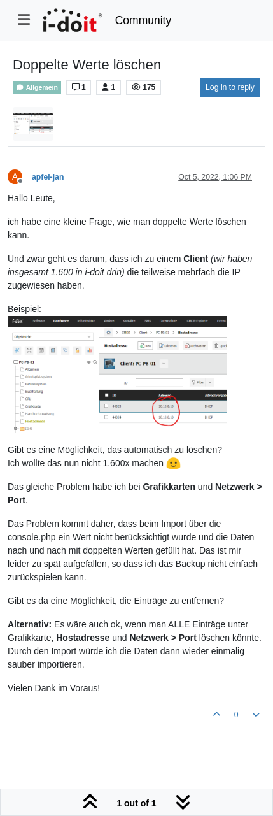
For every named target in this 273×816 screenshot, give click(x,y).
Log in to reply (230, 87)
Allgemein (37, 87)
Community (143, 20)
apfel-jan (48, 177)
